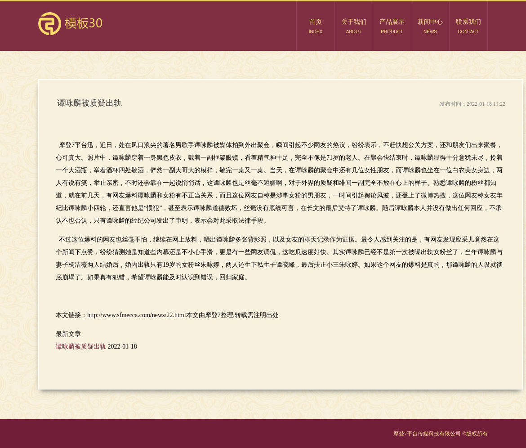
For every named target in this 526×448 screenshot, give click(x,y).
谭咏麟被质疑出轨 (82, 346)
